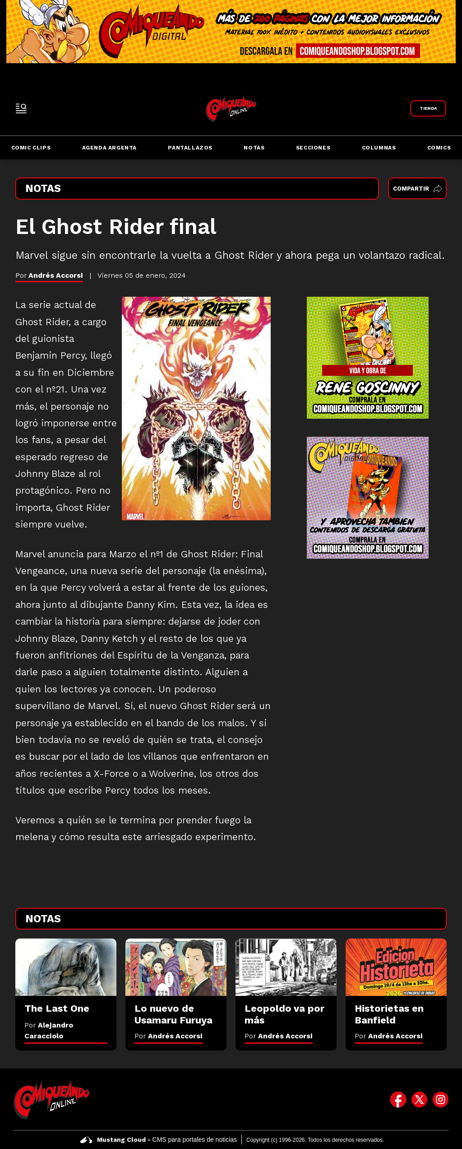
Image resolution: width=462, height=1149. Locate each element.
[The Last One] (65, 967)
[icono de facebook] (398, 1099)
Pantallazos (190, 148)
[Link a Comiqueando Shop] (428, 108)
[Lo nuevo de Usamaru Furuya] (175, 967)
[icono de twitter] (419, 1099)
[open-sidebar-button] (21, 108)
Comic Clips (31, 148)
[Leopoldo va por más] (286, 967)
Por (168, 1036)
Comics (439, 148)
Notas (254, 148)
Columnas (379, 148)
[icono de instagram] (440, 1099)
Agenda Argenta (109, 148)
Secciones (313, 148)
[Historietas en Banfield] (396, 967)
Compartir (417, 188)
